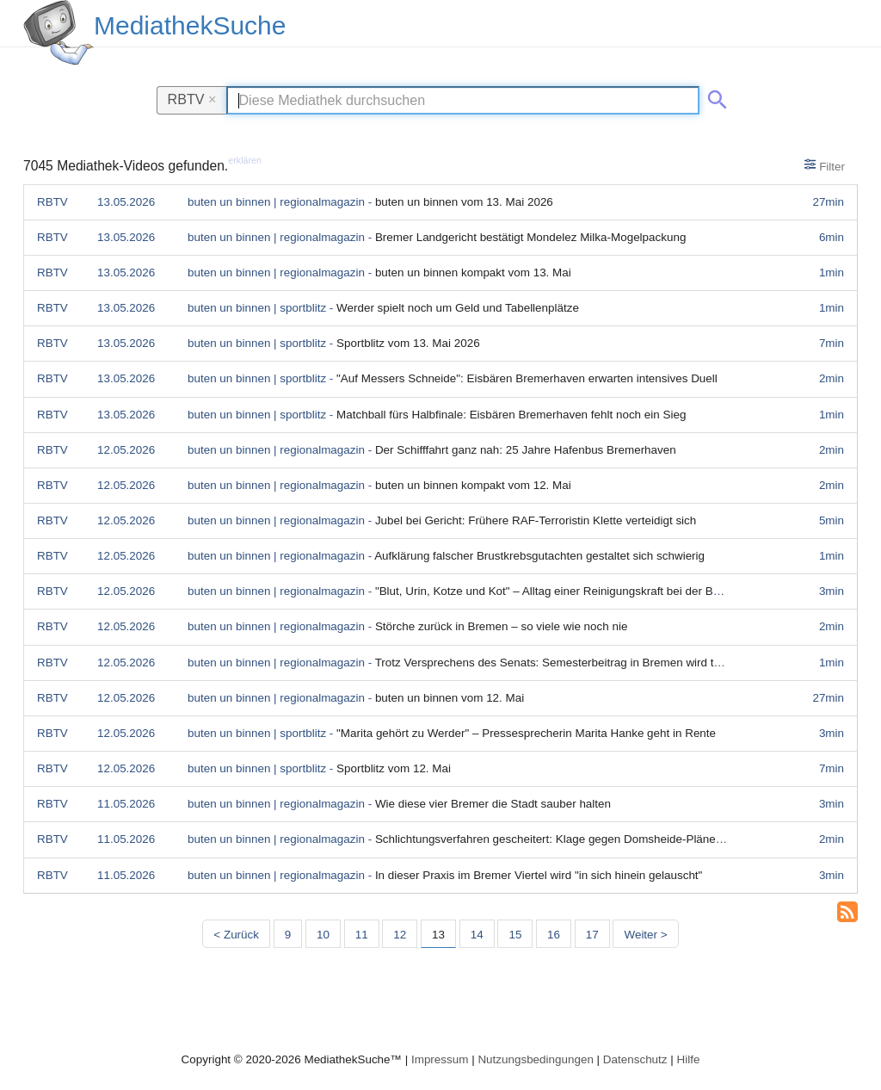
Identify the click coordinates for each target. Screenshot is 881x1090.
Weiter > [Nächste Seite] (645, 934)
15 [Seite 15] (514, 934)
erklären (245, 160)
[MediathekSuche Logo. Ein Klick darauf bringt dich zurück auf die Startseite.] (58, 32)
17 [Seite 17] (592, 934)
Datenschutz (635, 1059)
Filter (824, 165)
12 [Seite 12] (399, 934)
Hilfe (688, 1059)
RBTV (192, 99)
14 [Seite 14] (477, 934)
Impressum (439, 1059)
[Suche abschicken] (714, 96)
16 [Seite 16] (553, 934)
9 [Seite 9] (288, 934)
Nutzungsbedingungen (535, 1059)
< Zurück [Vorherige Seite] (236, 934)
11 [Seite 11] (361, 934)
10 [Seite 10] (323, 934)
